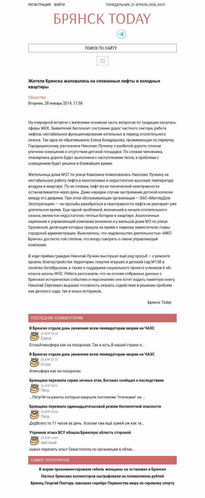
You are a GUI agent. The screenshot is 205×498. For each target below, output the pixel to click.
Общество (37, 97)
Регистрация (39, 5)
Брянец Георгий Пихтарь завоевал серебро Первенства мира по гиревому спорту (102, 483)
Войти (59, 5)
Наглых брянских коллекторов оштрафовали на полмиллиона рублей (102, 476)
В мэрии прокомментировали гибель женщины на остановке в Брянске (102, 469)
